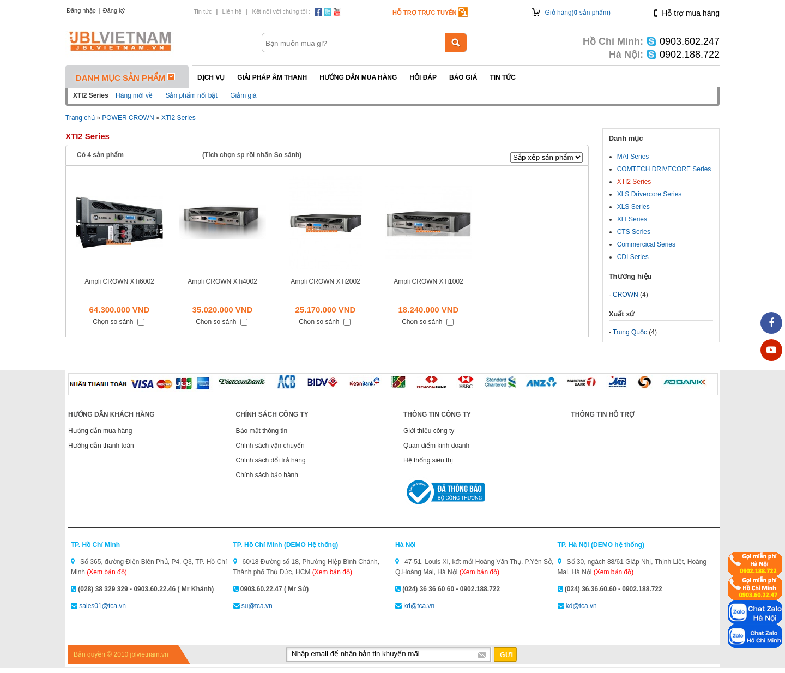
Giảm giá (243, 95)
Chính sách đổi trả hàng (271, 460)
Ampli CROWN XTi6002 (119, 281)
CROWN (625, 294)
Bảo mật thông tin (262, 431)
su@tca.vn (257, 606)
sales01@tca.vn (102, 606)
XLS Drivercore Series (649, 194)
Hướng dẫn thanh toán (101, 445)
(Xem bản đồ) (106, 572)
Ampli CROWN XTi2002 (325, 281)
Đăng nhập (81, 10)
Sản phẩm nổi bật (191, 95)
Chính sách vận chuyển (270, 445)
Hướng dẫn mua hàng (358, 77)
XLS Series (633, 207)
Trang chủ (80, 118)
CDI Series (633, 257)
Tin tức (203, 11)
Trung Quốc (630, 332)
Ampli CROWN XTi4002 (222, 281)
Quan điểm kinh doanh (436, 445)
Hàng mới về (134, 95)
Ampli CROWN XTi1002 (428, 281)
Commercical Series (646, 244)
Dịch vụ (211, 77)
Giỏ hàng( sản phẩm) (578, 12)
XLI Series (632, 219)
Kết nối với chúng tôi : (281, 11)
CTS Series (633, 232)
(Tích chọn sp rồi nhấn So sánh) (251, 155)
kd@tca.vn (418, 606)
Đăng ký (114, 10)
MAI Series (633, 156)
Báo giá (463, 77)
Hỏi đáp (423, 77)
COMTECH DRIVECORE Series (664, 169)
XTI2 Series (178, 118)
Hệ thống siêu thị (428, 460)
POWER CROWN (128, 118)
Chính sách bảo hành (267, 475)
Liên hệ (231, 11)
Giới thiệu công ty (428, 431)
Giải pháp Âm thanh (272, 77)
